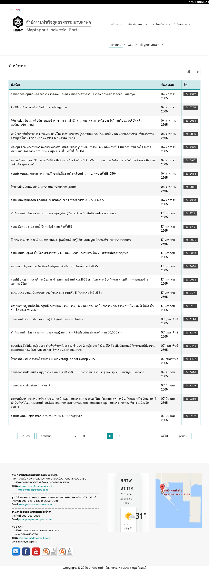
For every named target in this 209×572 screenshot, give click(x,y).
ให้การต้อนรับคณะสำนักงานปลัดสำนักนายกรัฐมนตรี (44, 187)
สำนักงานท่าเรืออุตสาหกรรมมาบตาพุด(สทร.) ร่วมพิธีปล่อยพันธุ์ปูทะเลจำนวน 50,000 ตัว (66, 332)
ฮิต (185, 85)
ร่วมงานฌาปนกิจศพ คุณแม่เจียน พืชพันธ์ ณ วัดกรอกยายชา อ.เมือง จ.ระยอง (57, 200)
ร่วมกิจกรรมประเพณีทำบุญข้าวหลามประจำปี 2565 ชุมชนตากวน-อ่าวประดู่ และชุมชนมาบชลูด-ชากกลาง (77, 372)
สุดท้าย (182, 436)
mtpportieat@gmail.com (33, 490)
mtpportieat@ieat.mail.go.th (35, 486)
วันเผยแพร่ (167, 85)
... (93, 436)
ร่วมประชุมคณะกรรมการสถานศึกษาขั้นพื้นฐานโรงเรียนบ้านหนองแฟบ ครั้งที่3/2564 (64, 174)
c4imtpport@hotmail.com (34, 538)
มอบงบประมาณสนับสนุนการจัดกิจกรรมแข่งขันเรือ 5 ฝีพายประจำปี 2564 (56, 293)
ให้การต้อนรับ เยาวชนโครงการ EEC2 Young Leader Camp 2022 (53, 359)
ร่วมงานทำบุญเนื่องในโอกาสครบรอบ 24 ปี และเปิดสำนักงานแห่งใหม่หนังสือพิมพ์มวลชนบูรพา (69, 253)
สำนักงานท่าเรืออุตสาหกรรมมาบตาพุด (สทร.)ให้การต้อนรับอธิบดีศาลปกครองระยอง (63, 213)
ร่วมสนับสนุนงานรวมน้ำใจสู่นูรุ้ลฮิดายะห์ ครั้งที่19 (41, 226)
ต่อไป (164, 436)
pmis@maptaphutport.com (35, 519)
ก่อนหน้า (46, 436)
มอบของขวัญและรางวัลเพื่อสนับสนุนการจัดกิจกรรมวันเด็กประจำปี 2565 (56, 266)
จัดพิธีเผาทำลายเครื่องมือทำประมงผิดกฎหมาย (39, 107)
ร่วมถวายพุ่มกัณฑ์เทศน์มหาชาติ (30, 385)
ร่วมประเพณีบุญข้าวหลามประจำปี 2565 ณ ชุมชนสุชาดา (46, 416)
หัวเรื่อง (15, 85)
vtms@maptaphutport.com (35, 504)
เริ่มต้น (26, 436)
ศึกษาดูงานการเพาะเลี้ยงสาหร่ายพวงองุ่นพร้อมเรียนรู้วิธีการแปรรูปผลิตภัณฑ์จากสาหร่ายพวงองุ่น (71, 240)
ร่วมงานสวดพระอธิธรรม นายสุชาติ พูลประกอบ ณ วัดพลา (47, 319)
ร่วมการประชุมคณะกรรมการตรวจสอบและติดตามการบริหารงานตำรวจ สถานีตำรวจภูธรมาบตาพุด (73, 94)
